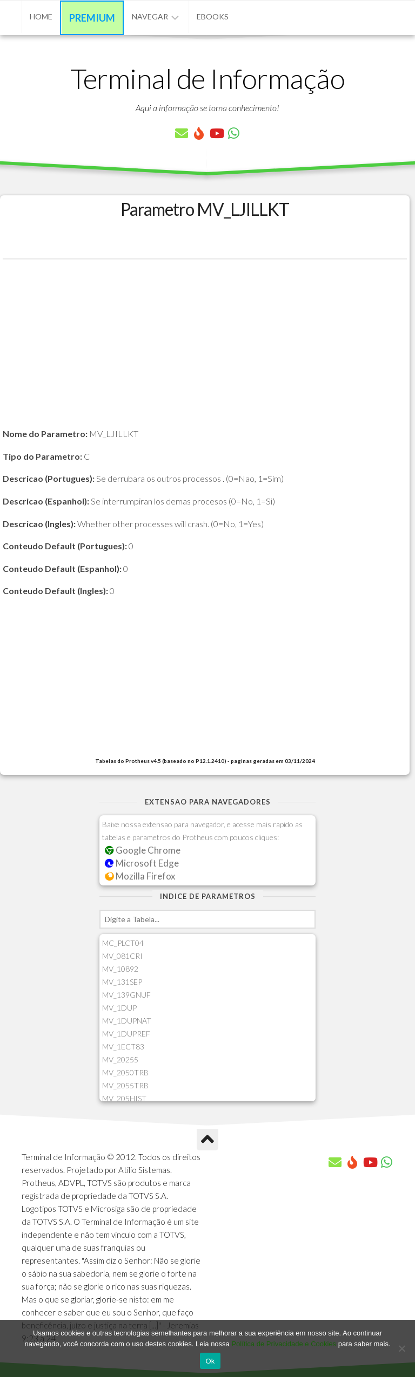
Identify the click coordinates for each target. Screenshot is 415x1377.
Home (41, 16)
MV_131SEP (122, 981)
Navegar (150, 16)
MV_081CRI (122, 955)
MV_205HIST (124, 1098)
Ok (210, 1361)
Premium (92, 17)
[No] (401, 1348)
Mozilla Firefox (140, 876)
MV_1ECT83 (123, 1046)
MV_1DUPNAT (126, 1020)
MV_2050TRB (125, 1072)
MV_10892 (120, 968)
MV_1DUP (119, 1007)
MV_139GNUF (126, 994)
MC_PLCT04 (123, 942)
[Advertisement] (205, 351)
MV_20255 (120, 1059)
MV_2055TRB (125, 1085)
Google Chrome (142, 850)
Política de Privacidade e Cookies (283, 1344)
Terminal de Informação (207, 78)
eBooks (213, 16)
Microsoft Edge (142, 863)
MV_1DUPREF (126, 1033)
